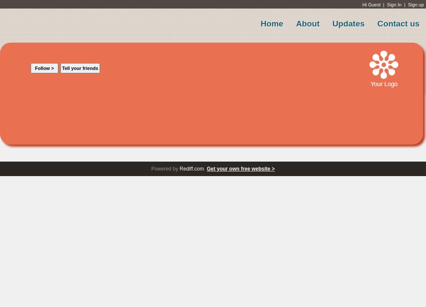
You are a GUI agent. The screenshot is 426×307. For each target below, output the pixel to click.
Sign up (416, 4)
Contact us (398, 23)
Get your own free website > (241, 169)
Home (271, 23)
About (308, 23)
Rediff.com (192, 169)
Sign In (394, 4)
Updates (348, 23)
